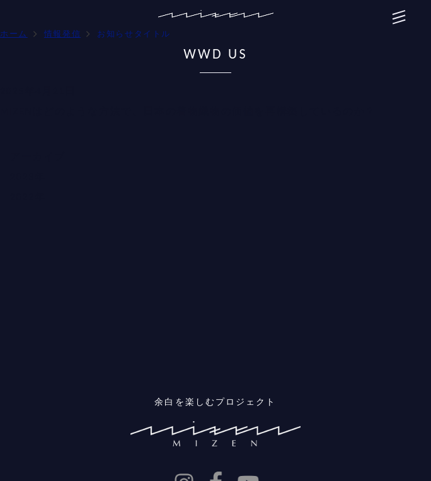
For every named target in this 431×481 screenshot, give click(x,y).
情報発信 (62, 33)
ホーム (14, 33)
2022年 (27, 197)
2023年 (27, 177)
